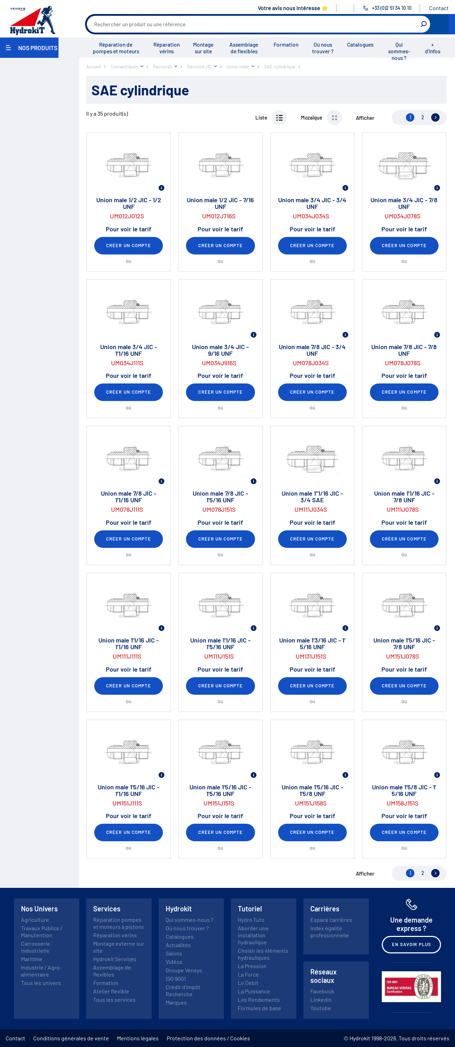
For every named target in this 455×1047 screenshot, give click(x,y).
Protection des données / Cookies (208, 1038)
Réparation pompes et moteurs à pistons (118, 923)
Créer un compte (128, 245)
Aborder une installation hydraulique (253, 935)
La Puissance (254, 991)
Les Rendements (259, 999)
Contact (439, 8)
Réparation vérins (166, 47)
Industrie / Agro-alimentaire (41, 971)
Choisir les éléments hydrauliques (263, 954)
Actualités (178, 944)
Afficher (365, 118)
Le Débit (248, 982)
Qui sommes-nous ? (399, 51)
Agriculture (35, 919)
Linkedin (321, 999)
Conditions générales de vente (71, 1038)
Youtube (320, 1008)
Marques (176, 1002)
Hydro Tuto (251, 919)
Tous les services (114, 999)
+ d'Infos (432, 47)
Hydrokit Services (114, 959)
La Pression (252, 966)
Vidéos (174, 961)
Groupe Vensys (184, 970)
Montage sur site (203, 47)
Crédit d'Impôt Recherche (183, 990)
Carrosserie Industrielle (35, 947)
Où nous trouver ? (322, 47)
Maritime (31, 959)
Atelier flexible (111, 991)
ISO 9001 (176, 978)
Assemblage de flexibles (243, 47)
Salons (174, 953)
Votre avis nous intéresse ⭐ (293, 8)
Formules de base (259, 1008)
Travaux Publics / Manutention (41, 931)
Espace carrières (331, 919)
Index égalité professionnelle (329, 931)
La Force (248, 974)
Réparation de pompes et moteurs (116, 47)
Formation (286, 44)
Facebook (322, 991)
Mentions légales (138, 1038)
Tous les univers (41, 982)
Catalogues (360, 44)
